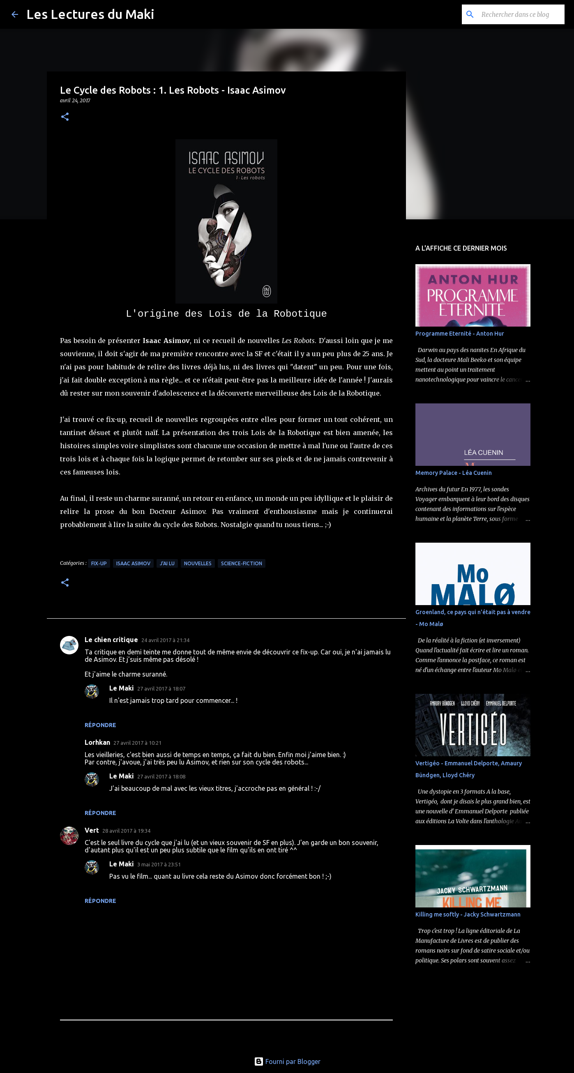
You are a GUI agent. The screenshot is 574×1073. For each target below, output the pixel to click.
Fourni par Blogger (287, 1061)
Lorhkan (97, 742)
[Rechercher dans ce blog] (521, 14)
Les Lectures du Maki (90, 14)
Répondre (100, 725)
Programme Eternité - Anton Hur (459, 333)
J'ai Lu (167, 563)
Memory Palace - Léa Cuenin (453, 473)
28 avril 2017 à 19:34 (126, 831)
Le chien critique (111, 639)
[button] (65, 117)
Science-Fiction (241, 563)
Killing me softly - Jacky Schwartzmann (468, 914)
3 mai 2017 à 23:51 (159, 864)
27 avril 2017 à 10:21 (137, 743)
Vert (92, 830)
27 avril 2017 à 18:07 (161, 688)
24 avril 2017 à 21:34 (165, 640)
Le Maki (121, 688)
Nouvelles (198, 563)
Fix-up (99, 563)
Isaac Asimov (133, 563)
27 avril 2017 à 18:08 (161, 776)
